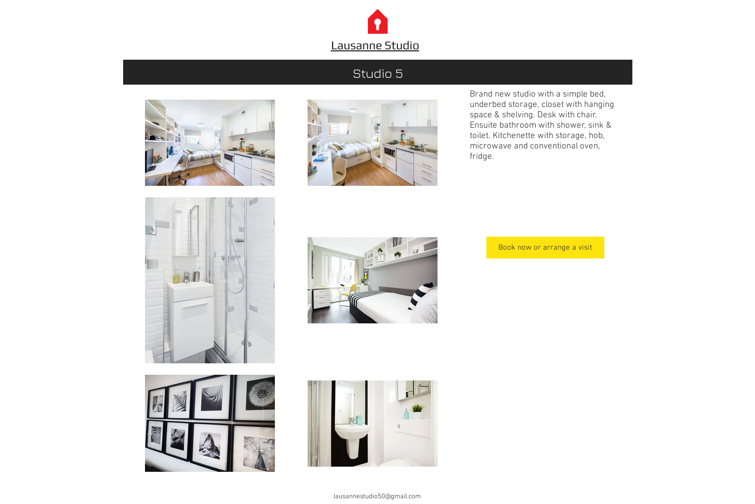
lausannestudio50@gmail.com (377, 497)
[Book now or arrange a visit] (545, 247)
